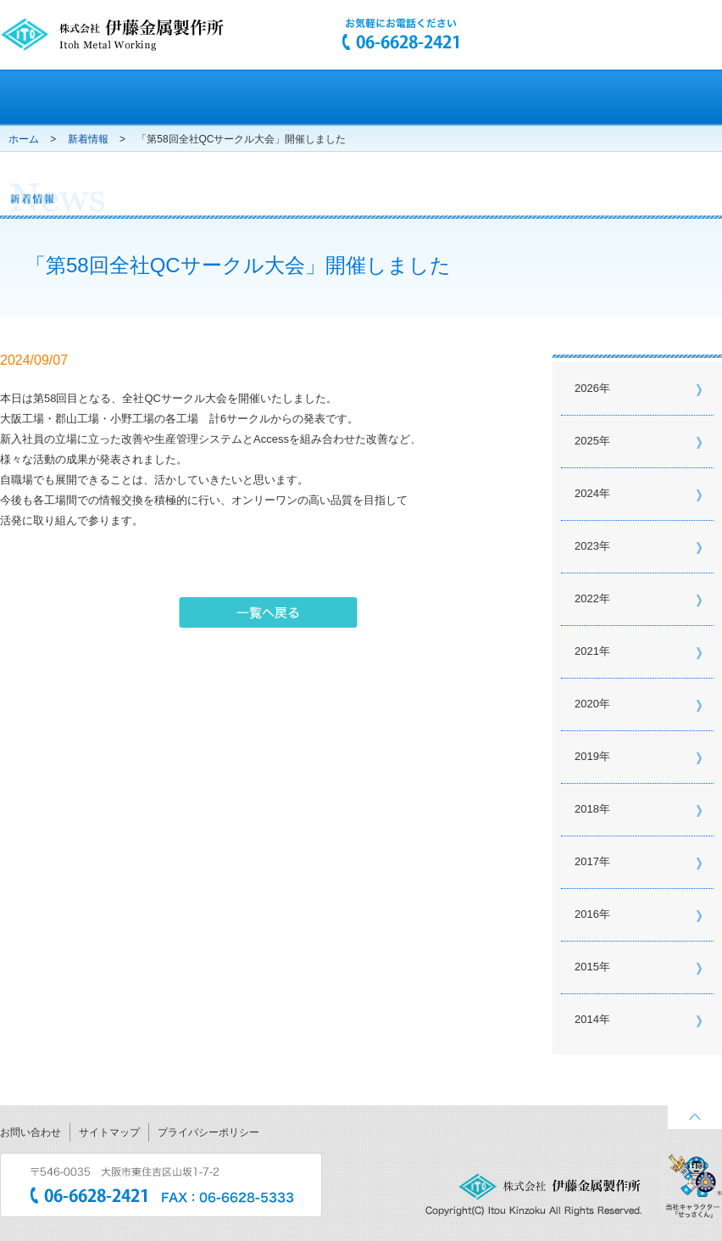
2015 (587, 966)
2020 (587, 703)
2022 (587, 598)
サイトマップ (109, 1132)
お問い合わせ (30, 1132)
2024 (587, 493)
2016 (587, 914)
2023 (587, 545)
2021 (587, 651)
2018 (587, 808)
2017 (587, 861)
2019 (587, 756)
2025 (587, 440)
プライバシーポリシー (208, 1132)
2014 (587, 1019)
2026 (587, 388)
